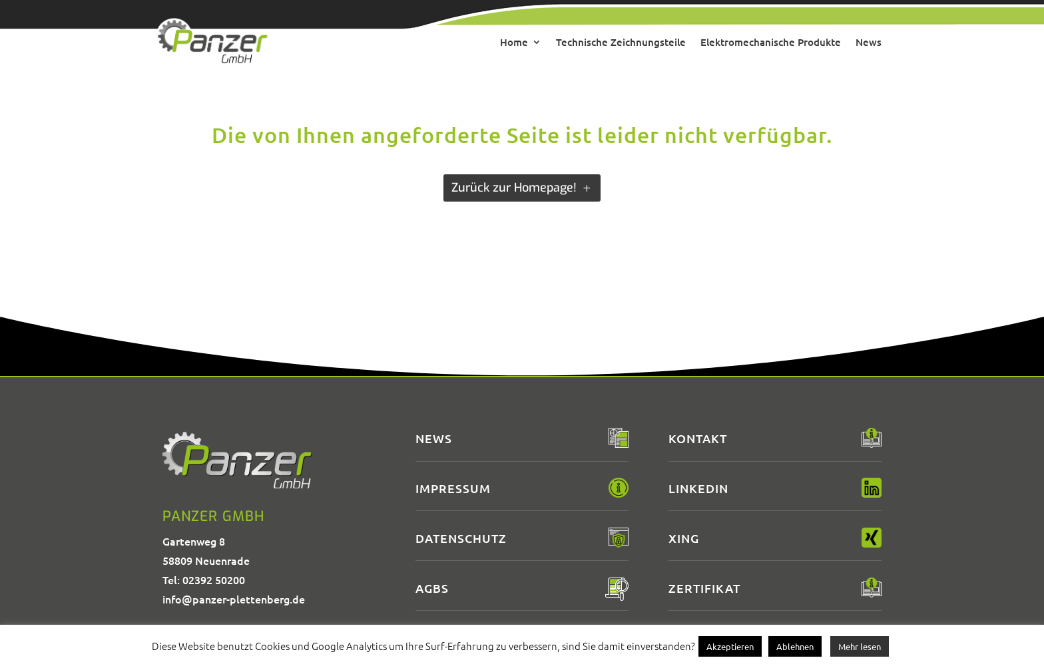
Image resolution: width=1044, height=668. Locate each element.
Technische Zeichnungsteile (621, 42)
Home (514, 42)
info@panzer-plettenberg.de (233, 598)
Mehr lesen (859, 646)
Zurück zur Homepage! (514, 188)
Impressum (453, 488)
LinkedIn (698, 488)
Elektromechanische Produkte (770, 42)
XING (683, 538)
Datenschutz (461, 538)
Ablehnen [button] (795, 646)
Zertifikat (704, 587)
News (869, 42)
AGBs (432, 587)
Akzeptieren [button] (730, 646)
